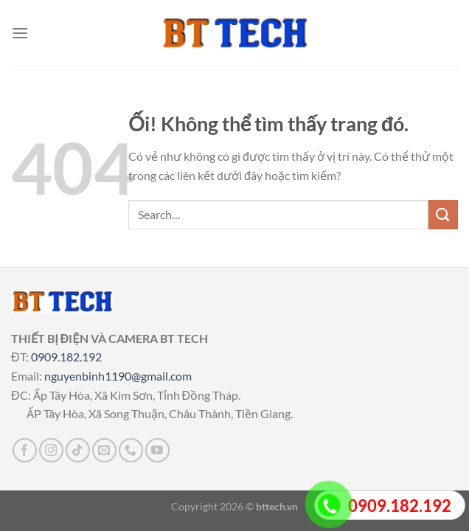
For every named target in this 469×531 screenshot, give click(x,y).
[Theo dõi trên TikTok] (78, 450)
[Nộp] (443, 214)
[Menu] (20, 33)
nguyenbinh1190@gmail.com (118, 376)
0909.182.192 (66, 357)
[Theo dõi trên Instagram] (51, 450)
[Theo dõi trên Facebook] (25, 450)
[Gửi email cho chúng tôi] (104, 450)
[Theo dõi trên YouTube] (157, 450)
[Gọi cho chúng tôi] (131, 450)
